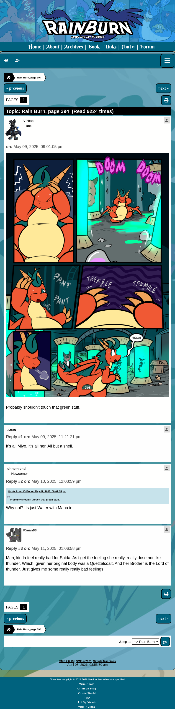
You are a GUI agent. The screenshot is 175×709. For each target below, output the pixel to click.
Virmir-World (87, 693)
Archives (73, 46)
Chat (128, 46)
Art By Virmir (87, 702)
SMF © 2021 (84, 661)
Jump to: (125, 642)
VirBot (28, 121)
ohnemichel (16, 468)
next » (163, 88)
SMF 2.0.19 (66, 661)
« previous (15, 88)
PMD (87, 697)
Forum (147, 46)
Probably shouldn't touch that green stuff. (35, 499)
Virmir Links (86, 706)
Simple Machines (104, 661)
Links (110, 46)
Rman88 (29, 530)
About (52, 46)
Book (94, 46)
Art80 (11, 430)
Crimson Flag (86, 688)
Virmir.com (87, 684)
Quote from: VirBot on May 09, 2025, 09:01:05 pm (37, 491)
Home (34, 46)
